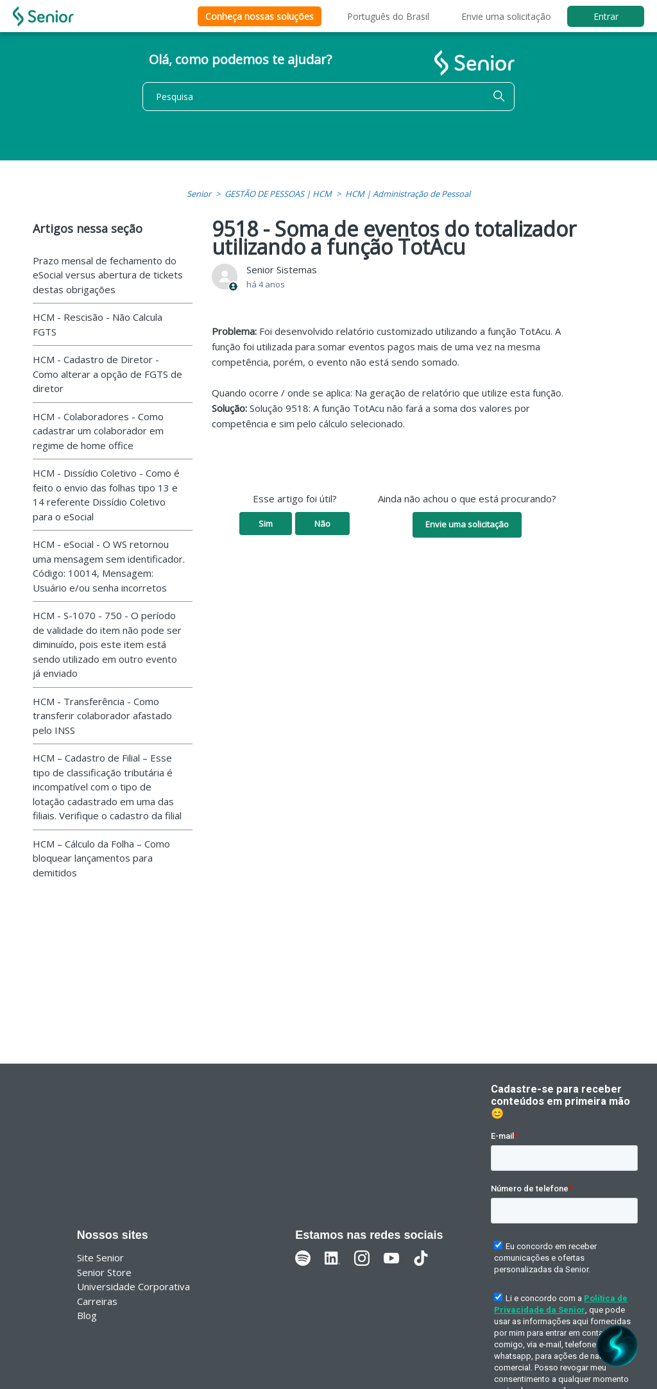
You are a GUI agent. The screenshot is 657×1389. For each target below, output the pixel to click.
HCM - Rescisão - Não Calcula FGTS (97, 324)
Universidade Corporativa (133, 1286)
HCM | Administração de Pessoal (407, 194)
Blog (87, 1315)
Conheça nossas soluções (259, 16)
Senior (199, 194)
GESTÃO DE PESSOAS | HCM (278, 194)
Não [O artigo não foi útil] (322, 523)
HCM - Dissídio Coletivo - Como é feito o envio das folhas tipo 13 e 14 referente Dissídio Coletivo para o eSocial (106, 494)
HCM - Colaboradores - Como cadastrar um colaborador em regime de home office (98, 431)
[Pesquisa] (328, 96)
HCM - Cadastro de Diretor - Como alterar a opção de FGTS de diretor (107, 374)
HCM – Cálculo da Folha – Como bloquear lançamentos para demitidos (101, 858)
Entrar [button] (606, 16)
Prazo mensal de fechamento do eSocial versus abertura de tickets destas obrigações (108, 275)
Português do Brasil (388, 16)
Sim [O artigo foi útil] (266, 523)
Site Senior (100, 1257)
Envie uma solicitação (506, 16)
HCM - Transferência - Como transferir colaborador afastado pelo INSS (102, 716)
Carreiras (97, 1301)
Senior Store (104, 1272)
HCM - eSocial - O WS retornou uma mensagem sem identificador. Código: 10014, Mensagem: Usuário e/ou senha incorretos (109, 566)
